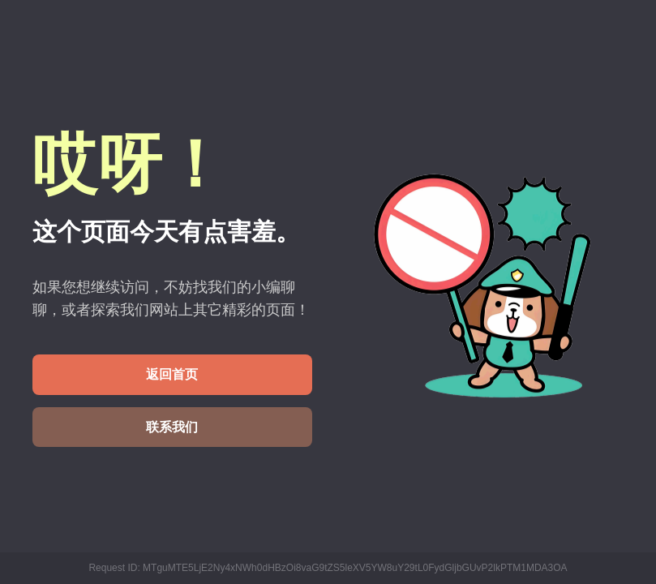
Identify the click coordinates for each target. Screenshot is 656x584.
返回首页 (172, 374)
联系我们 (172, 427)
